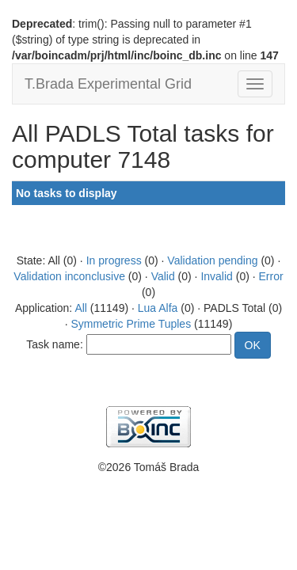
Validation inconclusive (69, 276)
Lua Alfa (158, 308)
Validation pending (212, 260)
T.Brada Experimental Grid (108, 84)
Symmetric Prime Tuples (130, 323)
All (80, 308)
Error (271, 276)
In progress (114, 260)
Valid (163, 276)
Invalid (216, 276)
